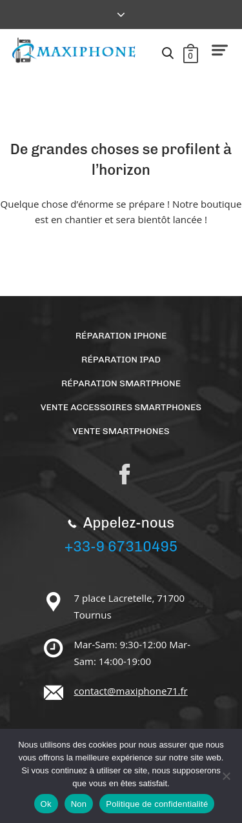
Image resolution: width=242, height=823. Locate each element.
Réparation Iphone (121, 335)
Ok (46, 804)
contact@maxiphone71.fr (131, 690)
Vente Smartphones (120, 431)
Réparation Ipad (121, 359)
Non (79, 804)
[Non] (225, 775)
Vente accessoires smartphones (121, 407)
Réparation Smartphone (121, 383)
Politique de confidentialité (157, 804)
